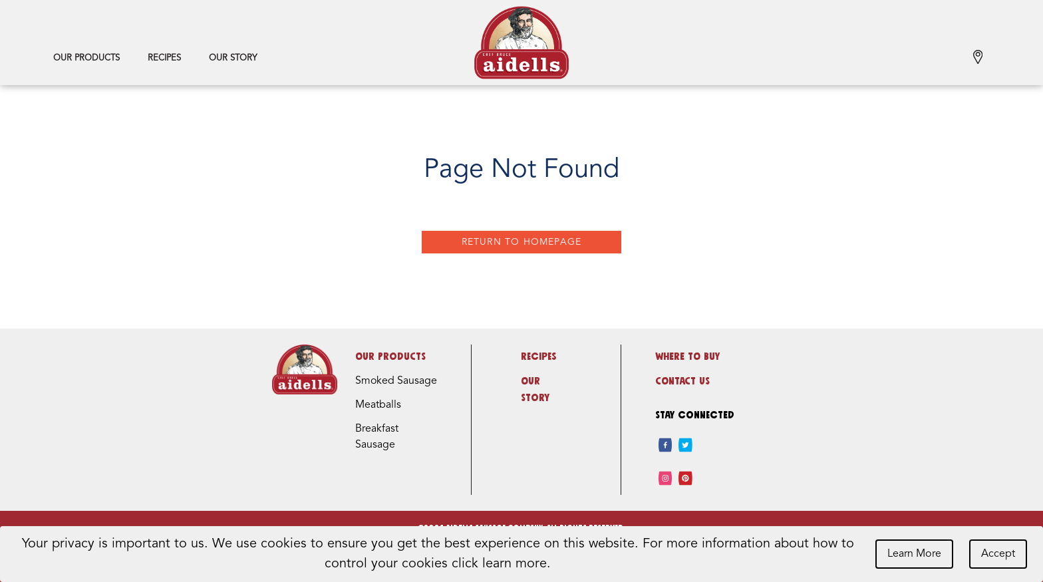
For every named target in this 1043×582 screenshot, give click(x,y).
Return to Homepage (522, 242)
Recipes (164, 58)
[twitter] (685, 445)
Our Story (233, 58)
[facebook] (665, 445)
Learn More (914, 554)
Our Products (86, 58)
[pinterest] (685, 478)
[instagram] (665, 478)
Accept (998, 554)
